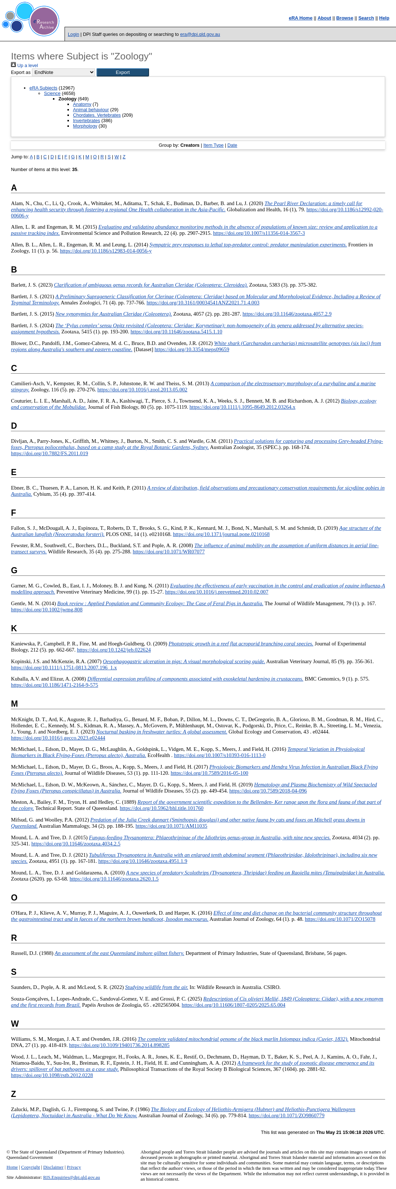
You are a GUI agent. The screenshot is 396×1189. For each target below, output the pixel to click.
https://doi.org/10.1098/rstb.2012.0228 (52, 1075)
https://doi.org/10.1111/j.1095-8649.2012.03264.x (242, 407)
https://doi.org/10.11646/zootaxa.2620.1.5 (114, 879)
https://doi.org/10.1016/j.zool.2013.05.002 (142, 389)
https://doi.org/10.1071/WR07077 (169, 551)
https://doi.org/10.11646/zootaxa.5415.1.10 (176, 331)
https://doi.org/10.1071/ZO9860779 (287, 1115)
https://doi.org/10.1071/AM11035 (171, 826)
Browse (344, 18)
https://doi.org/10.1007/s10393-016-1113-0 (220, 755)
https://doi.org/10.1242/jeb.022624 (114, 650)
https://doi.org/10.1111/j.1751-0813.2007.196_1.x (64, 667)
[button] (122, 72)
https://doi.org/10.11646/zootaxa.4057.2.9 (287, 314)
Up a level (24, 65)
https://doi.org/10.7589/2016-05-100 (209, 773)
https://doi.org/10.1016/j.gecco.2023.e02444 (58, 738)
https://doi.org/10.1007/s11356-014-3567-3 (259, 233)
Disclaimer (53, 1167)
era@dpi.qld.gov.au (200, 34)
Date (232, 145)
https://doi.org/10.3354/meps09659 (191, 349)
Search (366, 18)
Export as (20, 72)
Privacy (74, 1167)
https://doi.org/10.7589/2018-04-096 (268, 791)
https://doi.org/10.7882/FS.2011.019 (49, 453)
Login (73, 34)
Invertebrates (86, 120)
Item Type (213, 145)
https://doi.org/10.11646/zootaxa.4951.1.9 (142, 861)
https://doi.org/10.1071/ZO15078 (340, 919)
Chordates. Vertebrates (97, 115)
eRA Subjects (43, 88)
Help (384, 18)
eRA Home (300, 18)
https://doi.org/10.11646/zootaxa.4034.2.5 (75, 844)
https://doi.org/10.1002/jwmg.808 (46, 609)
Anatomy (82, 104)
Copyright (30, 1167)
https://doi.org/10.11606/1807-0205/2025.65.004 (233, 1005)
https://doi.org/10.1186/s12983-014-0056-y (106, 251)
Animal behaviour (91, 109)
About (324, 18)
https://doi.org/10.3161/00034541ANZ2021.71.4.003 (203, 302)
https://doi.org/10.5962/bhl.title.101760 (161, 808)
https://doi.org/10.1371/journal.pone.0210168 (221, 534)
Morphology (85, 126)
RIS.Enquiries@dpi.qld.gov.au (71, 1177)
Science (52, 93)
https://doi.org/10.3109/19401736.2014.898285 (119, 1045)
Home (12, 1167)
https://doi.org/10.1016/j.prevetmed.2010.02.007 (216, 592)
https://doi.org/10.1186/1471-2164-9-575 (54, 685)
